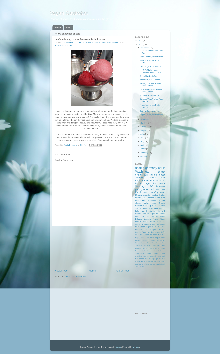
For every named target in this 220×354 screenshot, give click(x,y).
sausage (149, 261)
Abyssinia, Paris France (150, 80)
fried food (138, 259)
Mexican (138, 195)
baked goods (158, 174)
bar (152, 232)
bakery (147, 203)
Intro (163, 243)
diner (137, 235)
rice (143, 216)
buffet (163, 232)
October (144, 123)
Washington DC (144, 186)
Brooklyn (147, 219)
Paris (64, 45)
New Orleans (151, 245)
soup (148, 216)
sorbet (69, 45)
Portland (138, 206)
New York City (150, 192)
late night (152, 259)
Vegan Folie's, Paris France (151, 115)
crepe (144, 256)
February (144, 153)
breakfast (160, 180)
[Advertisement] (92, 247)
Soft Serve (146, 251)
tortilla (163, 264)
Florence (144, 243)
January (144, 156)
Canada (153, 177)
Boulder (155, 206)
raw (151, 208)
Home (58, 27)
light (157, 259)
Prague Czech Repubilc (150, 248)
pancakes (162, 259)
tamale (158, 264)
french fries (140, 200)
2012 (140, 44)
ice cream (159, 183)
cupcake (146, 195)
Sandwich (140, 177)
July (142, 134)
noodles (154, 195)
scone (154, 261)
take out (152, 264)
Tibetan (162, 219)
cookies (146, 214)
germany (151, 168)
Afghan (137, 240)
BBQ (137, 227)
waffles (162, 216)
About (68, 27)
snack (163, 261)
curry (144, 208)
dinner (138, 174)
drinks (147, 235)
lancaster (160, 186)
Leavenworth (140, 230)
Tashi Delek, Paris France (151, 111)
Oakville (138, 248)
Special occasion (158, 230)
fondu (163, 256)
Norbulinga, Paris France (150, 66)
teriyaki (157, 238)
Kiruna (163, 227)
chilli (163, 211)
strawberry (145, 264)
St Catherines (159, 251)
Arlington (162, 208)
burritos (145, 222)
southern (138, 264)
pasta (137, 216)
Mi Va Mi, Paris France (149, 95)
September (145, 127)
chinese (138, 214)
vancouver (160, 189)
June (142, 138)
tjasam (118, 347)
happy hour (139, 238)
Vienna (138, 208)
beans (156, 253)
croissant (150, 256)
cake (158, 211)
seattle (139, 168)
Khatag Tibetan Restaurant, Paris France (151, 84)
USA (145, 198)
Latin (144, 245)
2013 (140, 41)
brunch (151, 198)
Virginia (152, 211)
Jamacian (138, 245)
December (145, 47)
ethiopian (153, 235)
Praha (155, 219)
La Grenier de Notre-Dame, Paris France (151, 90)
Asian (157, 198)
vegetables (161, 224)
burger (147, 183)
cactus (163, 253)
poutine (137, 261)
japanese (147, 224)
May (142, 141)
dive (141, 235)
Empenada (151, 240)
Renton (163, 248)
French (156, 227)
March (143, 149)
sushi (156, 208)
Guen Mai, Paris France (150, 76)
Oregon (162, 203)
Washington (143, 171)
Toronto (162, 206)
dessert (161, 171)
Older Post (122, 270)
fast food (161, 235)
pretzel (143, 261)
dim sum (157, 256)
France (58, 45)
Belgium (162, 195)
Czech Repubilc (146, 227)
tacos (154, 224)
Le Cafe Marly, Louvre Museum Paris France (150, 71)
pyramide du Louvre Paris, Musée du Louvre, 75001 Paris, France (90, 42)
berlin (161, 168)
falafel (159, 222)
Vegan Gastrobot (69, 13)
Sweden (138, 232)
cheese (152, 222)
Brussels (144, 240)
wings (163, 238)
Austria (162, 192)
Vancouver (146, 232)
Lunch (138, 192)
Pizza (138, 183)
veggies (155, 216)
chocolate (138, 256)
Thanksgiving (139, 253)
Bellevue (138, 219)
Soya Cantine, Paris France (151, 57)
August (143, 130)
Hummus (159, 243)
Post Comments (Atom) (76, 276)
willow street (139, 267)
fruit (142, 224)
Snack (137, 251)
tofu (146, 174)
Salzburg (147, 206)
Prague (148, 230)
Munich (144, 211)
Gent (163, 198)
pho (148, 208)
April (142, 145)
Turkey (149, 253)
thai (151, 189)
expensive (154, 214)
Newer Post (61, 270)
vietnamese (151, 200)
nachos (162, 214)
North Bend (161, 245)
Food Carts (151, 243)
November (145, 119)
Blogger (136, 347)
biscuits (157, 232)
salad (147, 238)
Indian (137, 211)
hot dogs (145, 259)
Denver (138, 198)
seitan (159, 261)
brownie (138, 222)
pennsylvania (142, 189)
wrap (154, 203)
